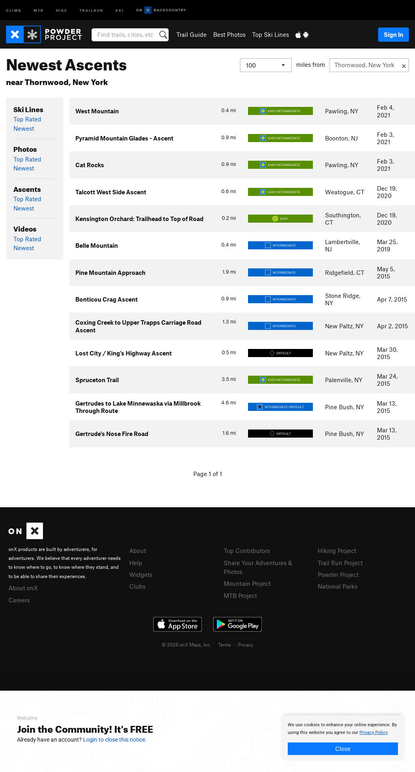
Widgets (140, 574)
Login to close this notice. (115, 739)
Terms (224, 644)
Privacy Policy (373, 732)
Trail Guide (191, 34)
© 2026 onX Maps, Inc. (186, 644)
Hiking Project (337, 550)
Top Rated (27, 119)
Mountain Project (247, 583)
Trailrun (91, 10)
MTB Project (240, 595)
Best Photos (229, 34)
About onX (23, 587)
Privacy (245, 644)
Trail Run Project (340, 562)
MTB (39, 10)
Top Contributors (247, 550)
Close (343, 748)
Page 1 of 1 (207, 473)
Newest (23, 128)
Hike (61, 10)
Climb (13, 10)
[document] (343, 738)
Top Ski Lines (270, 34)
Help (135, 562)
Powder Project (338, 574)
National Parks (337, 586)
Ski (120, 10)
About (137, 550)
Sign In (393, 34)
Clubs (137, 586)
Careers (19, 600)
